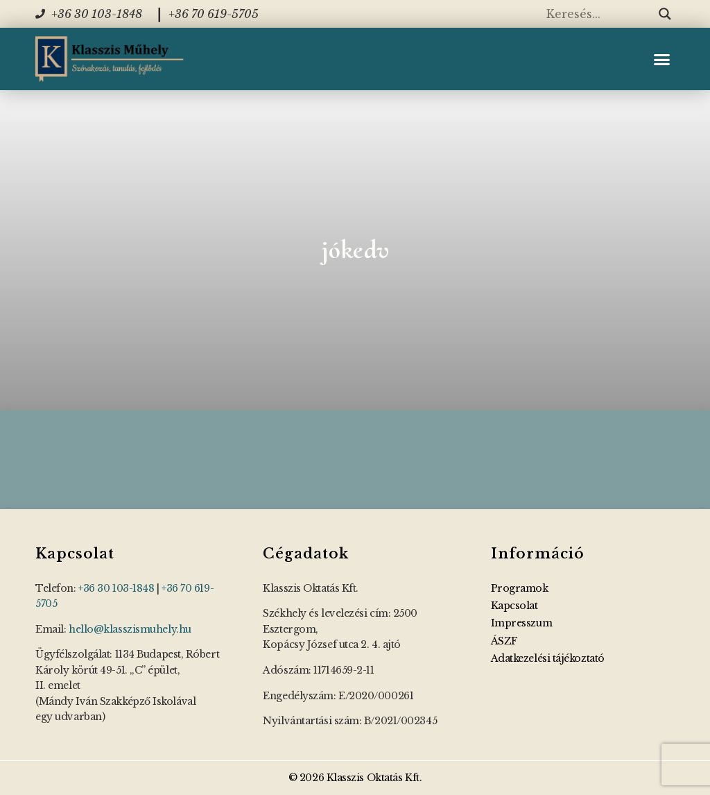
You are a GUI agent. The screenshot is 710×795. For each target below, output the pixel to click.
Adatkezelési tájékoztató (548, 658)
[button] (661, 59)
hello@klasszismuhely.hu (130, 629)
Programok (519, 588)
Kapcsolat (514, 605)
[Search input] (599, 14)
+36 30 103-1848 (116, 588)
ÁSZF (504, 641)
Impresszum (522, 623)
